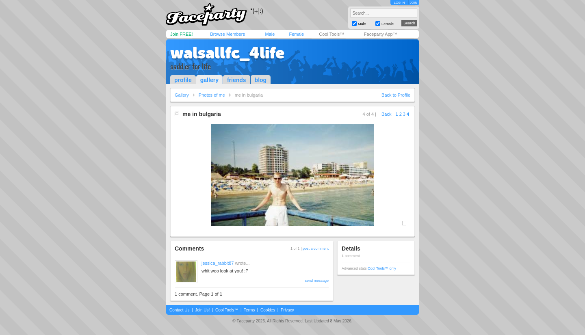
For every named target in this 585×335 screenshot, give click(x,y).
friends (236, 80)
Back (386, 114)
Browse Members (227, 34)
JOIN (413, 2)
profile (183, 80)
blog (261, 80)
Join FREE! (181, 34)
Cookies (267, 310)
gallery (209, 80)
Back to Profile (395, 95)
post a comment (316, 248)
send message (317, 281)
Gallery (182, 95)
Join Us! (202, 310)
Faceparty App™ (380, 34)
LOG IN (399, 2)
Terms (249, 310)
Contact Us (179, 310)
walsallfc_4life (227, 52)
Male (270, 34)
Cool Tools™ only (382, 268)
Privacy (287, 310)
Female (296, 34)
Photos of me (212, 95)
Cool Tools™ (331, 34)
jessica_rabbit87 (218, 263)
